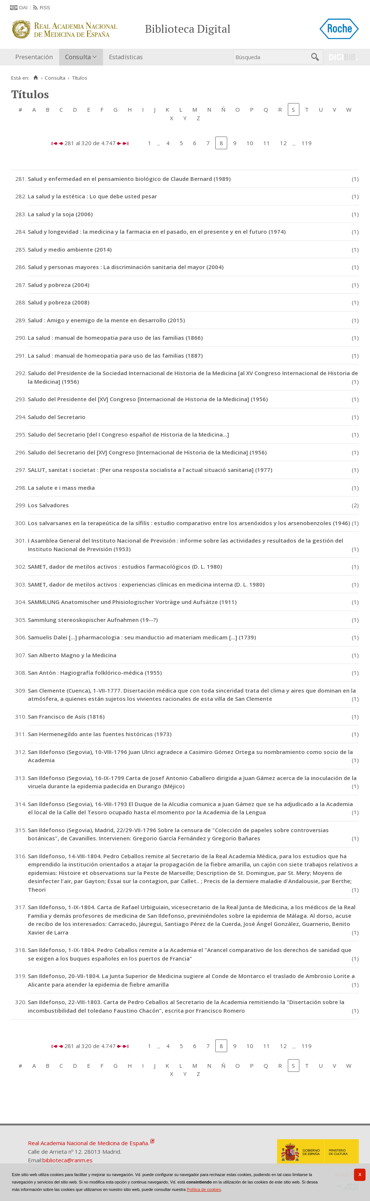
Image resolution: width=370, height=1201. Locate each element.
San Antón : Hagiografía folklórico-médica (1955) (95, 672)
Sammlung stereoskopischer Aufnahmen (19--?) (93, 619)
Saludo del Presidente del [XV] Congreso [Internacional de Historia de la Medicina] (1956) (148, 399)
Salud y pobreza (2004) (58, 284)
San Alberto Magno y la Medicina (72, 655)
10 (250, 143)
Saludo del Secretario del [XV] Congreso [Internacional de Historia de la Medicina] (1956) (147, 452)
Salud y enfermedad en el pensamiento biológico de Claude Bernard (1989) (129, 178)
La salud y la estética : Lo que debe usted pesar (92, 196)
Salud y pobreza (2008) (58, 302)
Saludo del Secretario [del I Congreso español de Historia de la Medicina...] (128, 434)
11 (266, 143)
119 (307, 143)
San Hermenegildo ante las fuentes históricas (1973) (99, 734)
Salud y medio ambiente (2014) (70, 249)
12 (283, 143)
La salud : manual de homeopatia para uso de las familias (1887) (115, 355)
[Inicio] (35, 77)
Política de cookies (204, 1189)
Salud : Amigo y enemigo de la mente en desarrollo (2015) (106, 320)
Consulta (78, 56)
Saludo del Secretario (57, 417)
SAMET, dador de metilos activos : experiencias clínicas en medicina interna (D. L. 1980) (146, 584)
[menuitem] (35, 57)
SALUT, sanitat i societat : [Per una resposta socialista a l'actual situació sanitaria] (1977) (150, 469)
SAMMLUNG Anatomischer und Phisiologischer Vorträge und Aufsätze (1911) (132, 602)
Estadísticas (126, 56)
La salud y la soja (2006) (60, 214)
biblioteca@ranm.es (67, 1160)
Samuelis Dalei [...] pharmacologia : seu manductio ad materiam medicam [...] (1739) (142, 637)
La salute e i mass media (61, 487)
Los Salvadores (48, 505)
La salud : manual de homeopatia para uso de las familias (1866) (115, 337)
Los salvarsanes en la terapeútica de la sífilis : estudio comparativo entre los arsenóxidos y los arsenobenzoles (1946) (189, 523)
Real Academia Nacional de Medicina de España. (88, 1143)
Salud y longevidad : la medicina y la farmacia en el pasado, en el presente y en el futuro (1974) (157, 231)
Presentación (34, 56)
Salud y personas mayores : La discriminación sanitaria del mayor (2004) (125, 267)
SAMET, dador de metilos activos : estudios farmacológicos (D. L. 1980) (125, 566)
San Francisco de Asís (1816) (66, 716)
